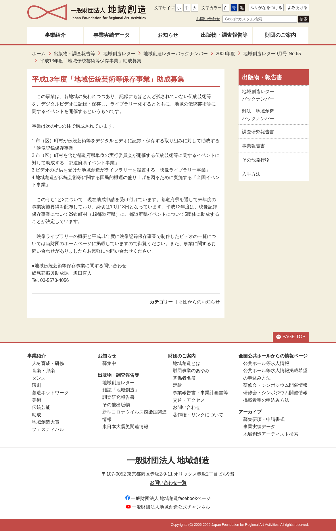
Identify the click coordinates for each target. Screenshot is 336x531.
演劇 (36, 385)
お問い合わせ (208, 18)
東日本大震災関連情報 (125, 426)
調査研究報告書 (258, 131)
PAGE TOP (290, 336)
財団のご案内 (280, 35)
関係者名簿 (184, 378)
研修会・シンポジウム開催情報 (275, 385)
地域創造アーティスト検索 (270, 434)
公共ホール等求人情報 (266, 363)
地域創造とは (186, 363)
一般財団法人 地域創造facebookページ (168, 498)
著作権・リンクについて (198, 414)
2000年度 (225, 53)
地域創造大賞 (45, 422)
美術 (36, 400)
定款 (177, 385)
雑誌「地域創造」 (120, 389)
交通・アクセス (189, 400)
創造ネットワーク (50, 392)
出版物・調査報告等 (224, 35)
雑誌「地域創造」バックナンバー (260, 115)
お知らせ (168, 35)
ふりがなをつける (266, 7)
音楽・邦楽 (43, 370)
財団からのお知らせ (199, 301)
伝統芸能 (41, 407)
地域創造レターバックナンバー (175, 53)
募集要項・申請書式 (264, 419)
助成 (36, 414)
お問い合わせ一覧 (168, 482)
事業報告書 (253, 145)
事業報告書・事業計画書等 (200, 392)
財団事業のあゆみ (191, 370)
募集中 (109, 363)
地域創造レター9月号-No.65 (272, 53)
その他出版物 (116, 404)
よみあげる (297, 7)
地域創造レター (119, 53)
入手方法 (251, 174)
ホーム (39, 53)
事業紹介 (55, 35)
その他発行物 (256, 159)
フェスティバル (48, 429)
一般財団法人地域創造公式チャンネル (168, 507)
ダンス (39, 378)
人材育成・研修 (48, 363)
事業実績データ (111, 35)
